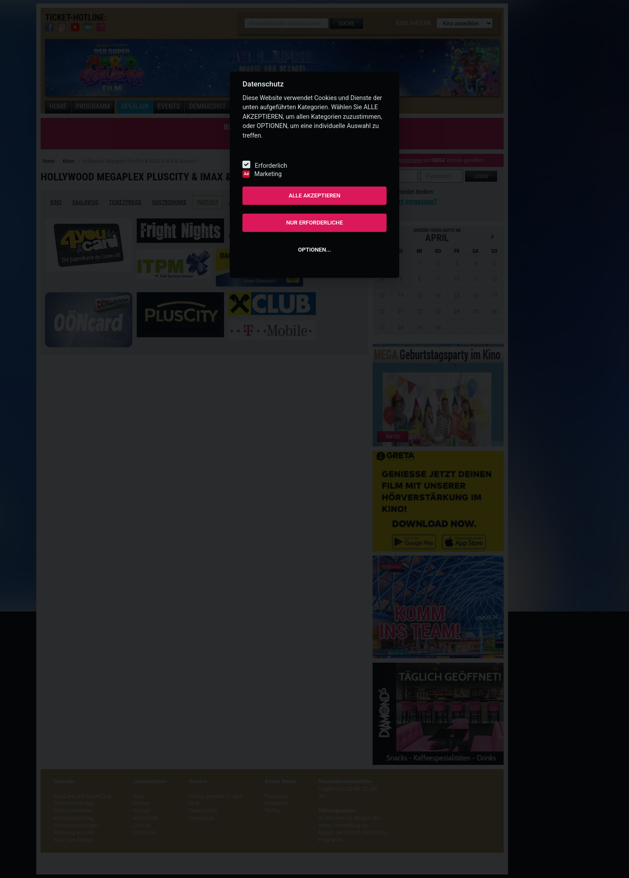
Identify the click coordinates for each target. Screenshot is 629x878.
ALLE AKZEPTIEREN (315, 195)
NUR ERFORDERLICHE (314, 222)
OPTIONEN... (314, 249)
